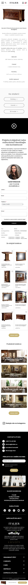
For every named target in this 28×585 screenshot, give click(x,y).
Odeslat (14, 223)
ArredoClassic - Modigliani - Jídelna (16, 237)
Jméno (3, 189)
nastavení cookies (15, 579)
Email (2, 195)
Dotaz (3, 211)
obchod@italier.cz (14, 186)
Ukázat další (14, 335)
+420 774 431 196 (14, 184)
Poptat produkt (22, 582)
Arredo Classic (18, 233)
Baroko (15, 228)
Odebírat (14, 470)
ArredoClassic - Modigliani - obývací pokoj (18, 238)
